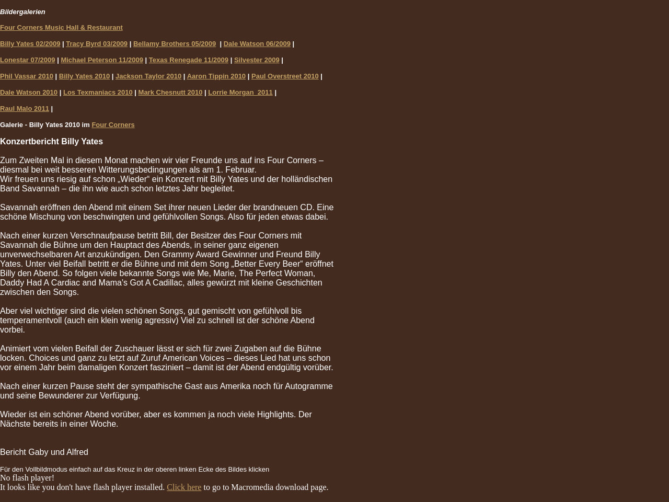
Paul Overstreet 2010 (285, 76)
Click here (184, 487)
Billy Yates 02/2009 (30, 44)
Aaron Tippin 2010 (216, 76)
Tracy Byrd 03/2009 (97, 44)
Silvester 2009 (257, 60)
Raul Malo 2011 (24, 108)
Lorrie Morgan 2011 (240, 92)
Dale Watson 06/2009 (257, 44)
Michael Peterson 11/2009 (102, 60)
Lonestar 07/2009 (27, 60)
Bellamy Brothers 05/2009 (174, 44)
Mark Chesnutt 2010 (171, 92)
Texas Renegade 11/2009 (188, 60)
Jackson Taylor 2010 (148, 76)
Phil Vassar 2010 (26, 76)
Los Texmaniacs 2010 (98, 92)
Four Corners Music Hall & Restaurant (61, 27)
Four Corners (112, 125)
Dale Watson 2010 (28, 92)
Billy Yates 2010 (84, 76)
